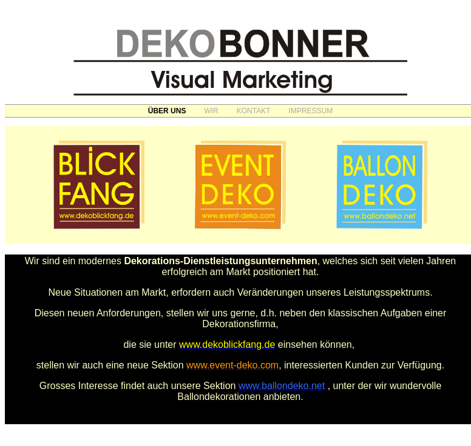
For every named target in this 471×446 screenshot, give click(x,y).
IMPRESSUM (311, 111)
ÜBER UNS (167, 111)
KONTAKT (254, 111)
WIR (211, 111)
